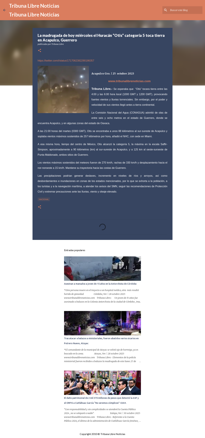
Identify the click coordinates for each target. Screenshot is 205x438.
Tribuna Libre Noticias (34, 6)
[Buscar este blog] (185, 10)
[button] (39, 51)
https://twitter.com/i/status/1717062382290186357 (66, 60)
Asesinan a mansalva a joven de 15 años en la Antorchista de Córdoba (100, 283)
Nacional (44, 199)
